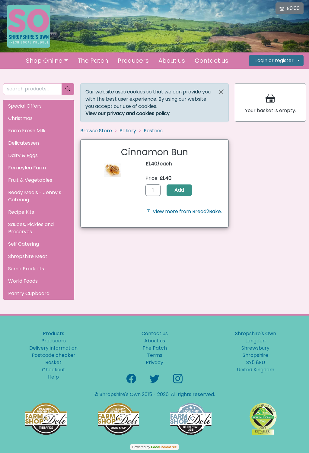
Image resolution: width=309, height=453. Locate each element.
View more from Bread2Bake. (183, 211)
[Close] (221, 91)
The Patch (93, 60)
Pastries (153, 130)
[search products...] (32, 89)
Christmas (20, 118)
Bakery (127, 130)
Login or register (274, 60)
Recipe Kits (21, 212)
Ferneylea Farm (27, 167)
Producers (133, 60)
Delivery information (53, 347)
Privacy (154, 362)
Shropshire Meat (27, 256)
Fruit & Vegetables (30, 180)
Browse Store (96, 130)
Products (53, 333)
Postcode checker (53, 355)
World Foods (23, 281)
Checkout (53, 369)
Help (53, 376)
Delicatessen (23, 143)
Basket (53, 362)
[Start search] (68, 89)
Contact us (211, 60)
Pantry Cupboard (28, 293)
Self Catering (23, 244)
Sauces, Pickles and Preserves (31, 228)
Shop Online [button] (44, 60)
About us (171, 60)
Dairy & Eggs (23, 155)
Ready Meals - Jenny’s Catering (34, 196)
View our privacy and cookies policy (127, 113)
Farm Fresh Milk (27, 130)
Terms (154, 355)
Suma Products (26, 268)
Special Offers (25, 105)
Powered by (154, 447)
